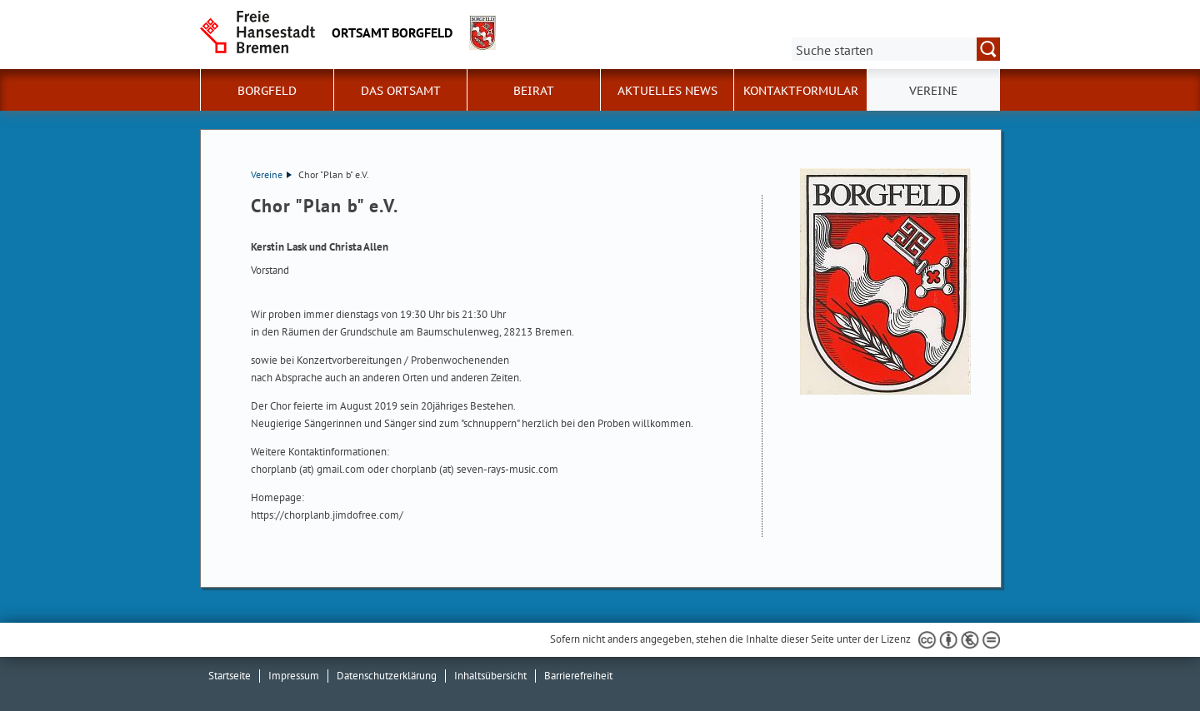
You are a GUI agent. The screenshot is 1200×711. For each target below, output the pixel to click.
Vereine (271, 174)
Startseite (229, 676)
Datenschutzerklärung (387, 676)
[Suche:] (896, 49)
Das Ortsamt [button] (401, 90)
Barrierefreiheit (578, 676)
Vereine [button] (933, 90)
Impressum (293, 676)
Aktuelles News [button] (668, 90)
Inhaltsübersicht (490, 676)
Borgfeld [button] (267, 90)
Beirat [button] (533, 90)
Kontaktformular (800, 90)
